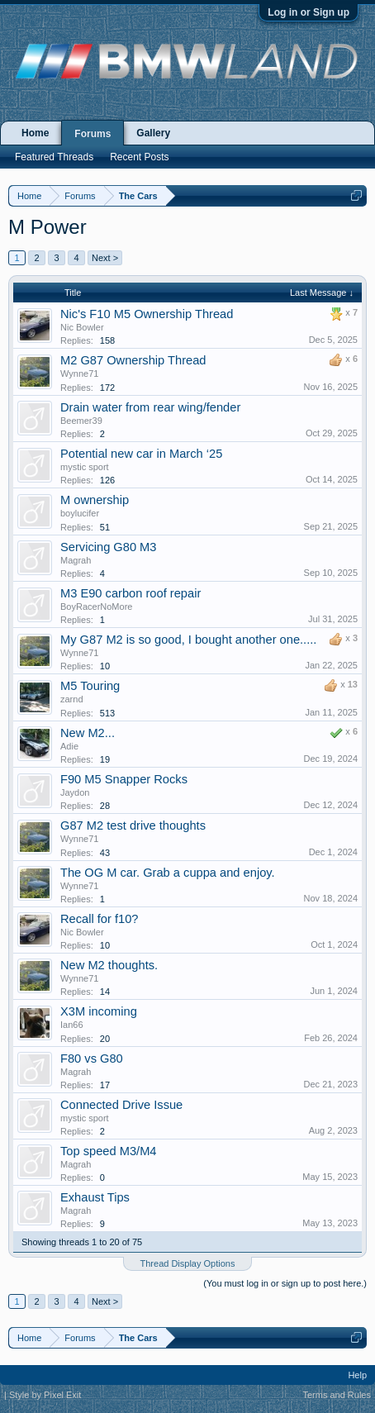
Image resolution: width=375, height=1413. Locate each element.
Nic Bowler (82, 327)
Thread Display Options (187, 1263)
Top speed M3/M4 (108, 1151)
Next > (105, 258)
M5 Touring (90, 685)
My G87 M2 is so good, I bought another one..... (188, 639)
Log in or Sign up (308, 12)
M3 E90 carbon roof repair (130, 593)
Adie (69, 746)
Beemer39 (81, 421)
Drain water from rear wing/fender (150, 407)
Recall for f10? (99, 918)
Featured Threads (54, 157)
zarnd (71, 699)
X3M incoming (98, 1011)
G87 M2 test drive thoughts (133, 825)
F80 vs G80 (91, 1058)
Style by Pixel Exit (45, 1395)
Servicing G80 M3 (108, 547)
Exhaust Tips (95, 1197)
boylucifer (79, 513)
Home (35, 133)
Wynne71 (79, 373)
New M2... (87, 733)
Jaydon (74, 792)
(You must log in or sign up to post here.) (285, 1283)
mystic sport (84, 467)
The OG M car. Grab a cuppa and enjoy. (167, 872)
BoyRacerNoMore (96, 606)
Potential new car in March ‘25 (141, 453)
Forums (92, 134)
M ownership (94, 500)
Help (357, 1375)
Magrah (75, 560)
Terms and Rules (336, 1395)
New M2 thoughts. (109, 965)
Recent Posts (139, 157)
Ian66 (71, 1025)
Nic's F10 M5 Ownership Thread (146, 314)
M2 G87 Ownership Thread (133, 360)
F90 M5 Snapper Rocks (124, 779)
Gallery (153, 133)
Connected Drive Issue (121, 1104)
